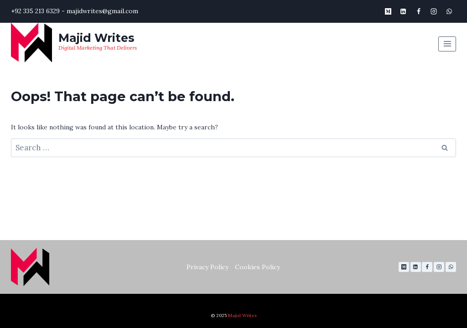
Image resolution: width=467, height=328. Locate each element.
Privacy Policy (207, 267)
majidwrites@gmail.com (102, 11)
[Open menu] (447, 43)
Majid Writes (242, 315)
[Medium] (388, 11)
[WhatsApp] (449, 11)
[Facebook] (418, 11)
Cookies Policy (257, 267)
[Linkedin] (403, 11)
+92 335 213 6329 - (38, 11)
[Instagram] (433, 11)
